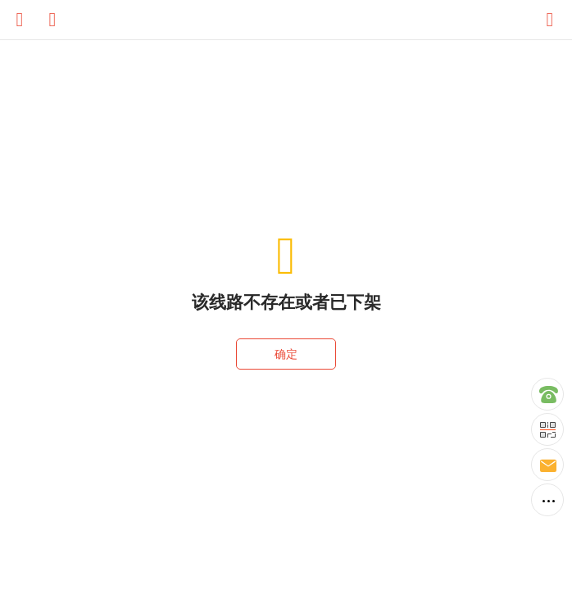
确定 (286, 354)
